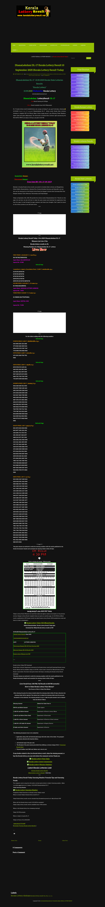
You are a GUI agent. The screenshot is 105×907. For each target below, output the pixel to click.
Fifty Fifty (41, 74)
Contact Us (80, 211)
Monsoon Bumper (80, 129)
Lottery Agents (80, 204)
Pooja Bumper (80, 123)
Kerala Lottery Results (19, 634)
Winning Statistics (80, 194)
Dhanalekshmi (43, 45)
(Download (63, 745)
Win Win (46, 896)
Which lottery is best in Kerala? (36, 773)
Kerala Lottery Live (80, 187)
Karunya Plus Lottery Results (80, 157)
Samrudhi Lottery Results (80, 167)
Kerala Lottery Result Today (80, 184)
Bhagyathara (22, 45)
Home (14, 45)
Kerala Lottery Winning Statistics (40, 764)
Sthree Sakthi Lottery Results (80, 150)
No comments (46, 75)
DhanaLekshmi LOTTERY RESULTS (32, 74)
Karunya (75, 45)
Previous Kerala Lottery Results (39, 770)
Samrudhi (83, 45)
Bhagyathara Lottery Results (80, 147)
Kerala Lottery (46, 74)
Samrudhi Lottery (80, 95)
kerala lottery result (54, 74)
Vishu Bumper (80, 112)
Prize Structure (80, 201)
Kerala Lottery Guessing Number (26, 790)
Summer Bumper (80, 116)
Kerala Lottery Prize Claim (41, 759)
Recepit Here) (19, 747)
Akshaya (27, 895)
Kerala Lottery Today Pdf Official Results (40, 623)
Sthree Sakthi (32, 45)
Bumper (14, 50)
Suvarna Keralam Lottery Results (80, 160)
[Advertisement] (52, 31)
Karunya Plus (80, 85)
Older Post (65, 840)
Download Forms (80, 197)
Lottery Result (37, 75)
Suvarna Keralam (80, 88)
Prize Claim (80, 208)
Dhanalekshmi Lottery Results (80, 153)
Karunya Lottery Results (80, 163)
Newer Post (14, 840)
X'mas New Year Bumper (80, 119)
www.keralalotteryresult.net (20, 638)
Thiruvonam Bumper (80, 126)
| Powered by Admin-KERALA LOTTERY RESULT (56, 900)
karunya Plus (53, 45)
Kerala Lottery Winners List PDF (21, 654)
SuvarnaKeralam (65, 45)
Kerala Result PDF (80, 191)
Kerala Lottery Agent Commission (40, 762)
